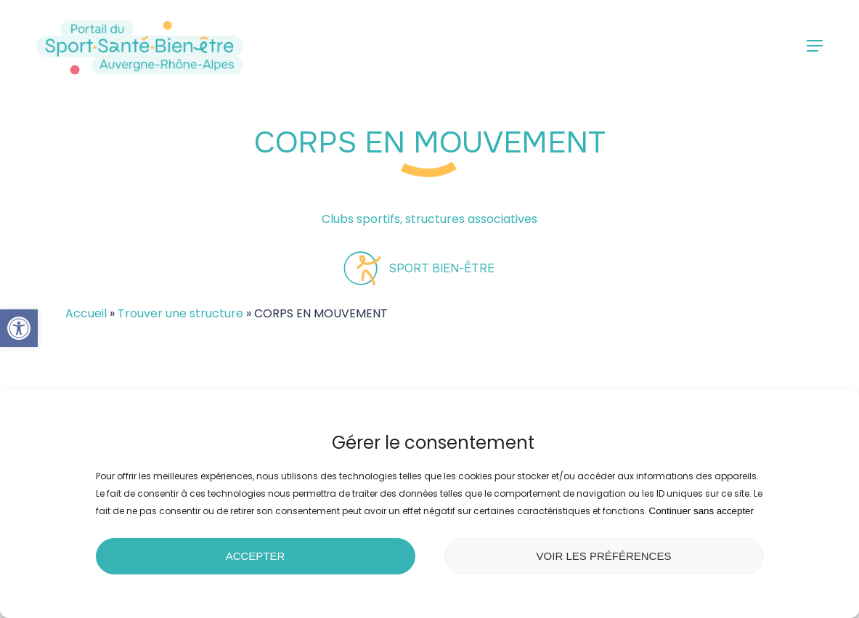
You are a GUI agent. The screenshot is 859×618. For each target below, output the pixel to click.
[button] (19, 328)
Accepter (255, 556)
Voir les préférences (604, 556)
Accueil (86, 313)
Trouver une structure (180, 313)
